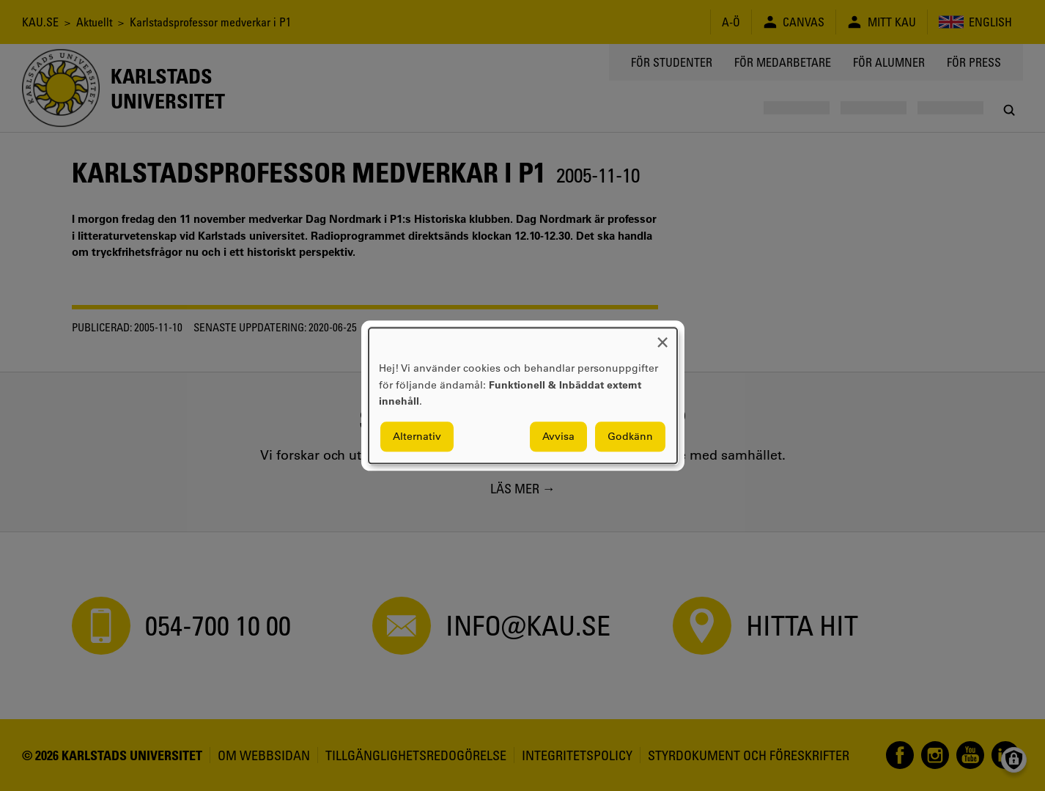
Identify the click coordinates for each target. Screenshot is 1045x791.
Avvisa (558, 436)
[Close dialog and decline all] (662, 337)
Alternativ (417, 436)
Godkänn (630, 436)
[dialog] (523, 395)
